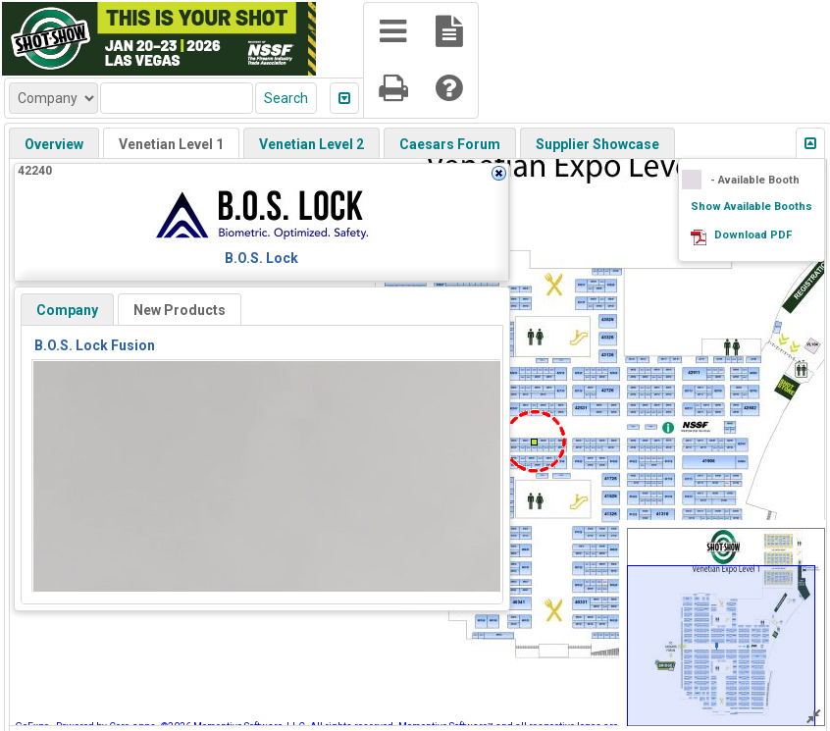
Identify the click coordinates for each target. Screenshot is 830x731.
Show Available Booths (751, 206)
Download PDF (753, 235)
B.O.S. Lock (261, 258)
